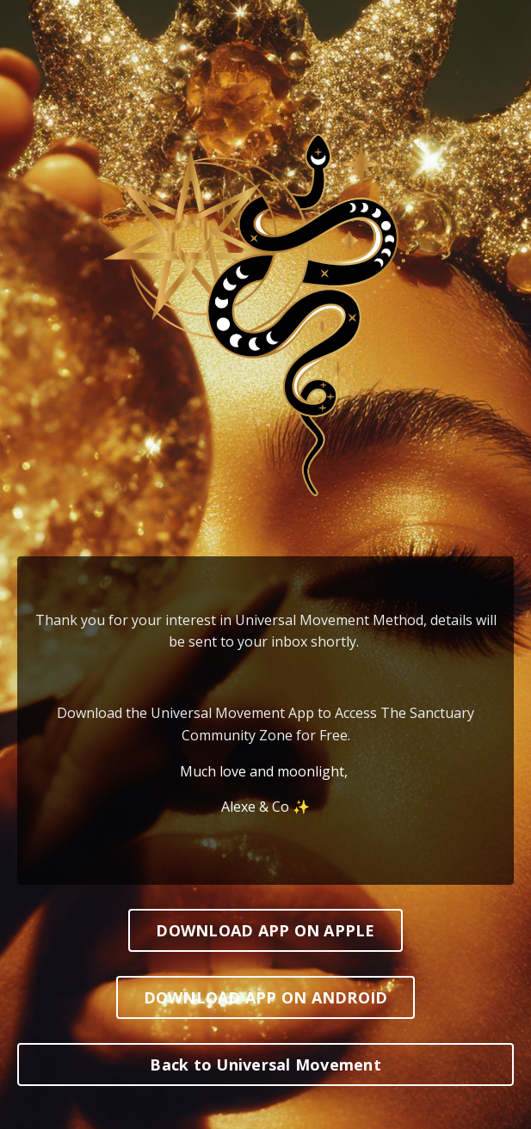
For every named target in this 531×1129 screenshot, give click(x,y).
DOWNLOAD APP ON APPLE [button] (265, 930)
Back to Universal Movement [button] (265, 1064)
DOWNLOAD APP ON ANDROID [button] (266, 997)
